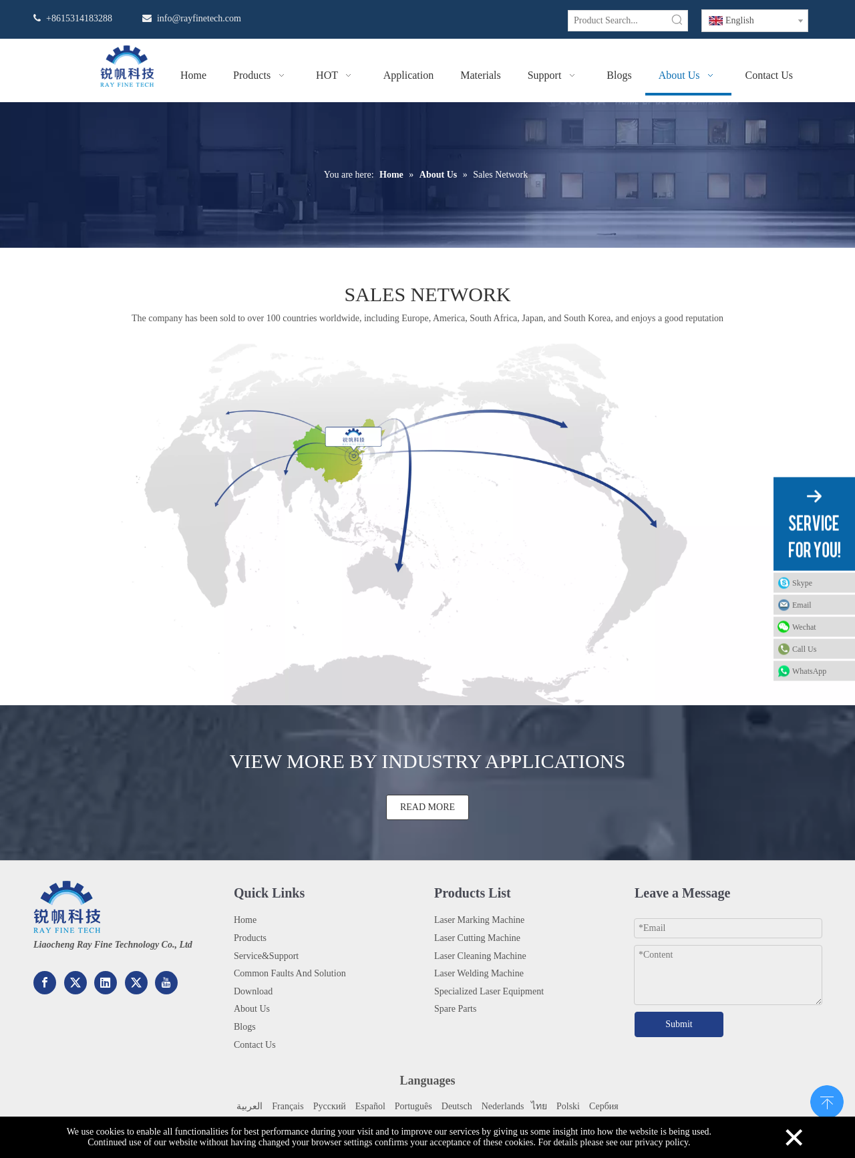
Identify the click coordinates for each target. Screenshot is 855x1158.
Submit (678, 1024)
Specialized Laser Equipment (489, 991)
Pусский (329, 1106)
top (827, 1101)
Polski (568, 1106)
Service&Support (266, 956)
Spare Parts (455, 1009)
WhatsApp (809, 671)
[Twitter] (136, 982)
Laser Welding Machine (479, 973)
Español (370, 1106)
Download (253, 991)
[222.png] (66, 907)
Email (802, 605)
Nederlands (503, 1106)
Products (250, 938)
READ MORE (427, 807)
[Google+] (75, 982)
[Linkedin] (105, 982)
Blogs (245, 1027)
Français (287, 1106)
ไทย (537, 1106)
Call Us (804, 649)
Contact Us (255, 1045)
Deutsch (457, 1106)
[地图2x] (427, 516)
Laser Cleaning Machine (480, 956)
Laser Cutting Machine (477, 938)
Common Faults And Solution (290, 973)
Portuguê (412, 1106)
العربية (249, 1106)
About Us (252, 1009)
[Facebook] (44, 982)
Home (245, 920)
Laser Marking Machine (479, 920)
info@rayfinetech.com (199, 18)
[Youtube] (166, 982)
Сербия (604, 1106)
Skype (802, 583)
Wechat (804, 627)
